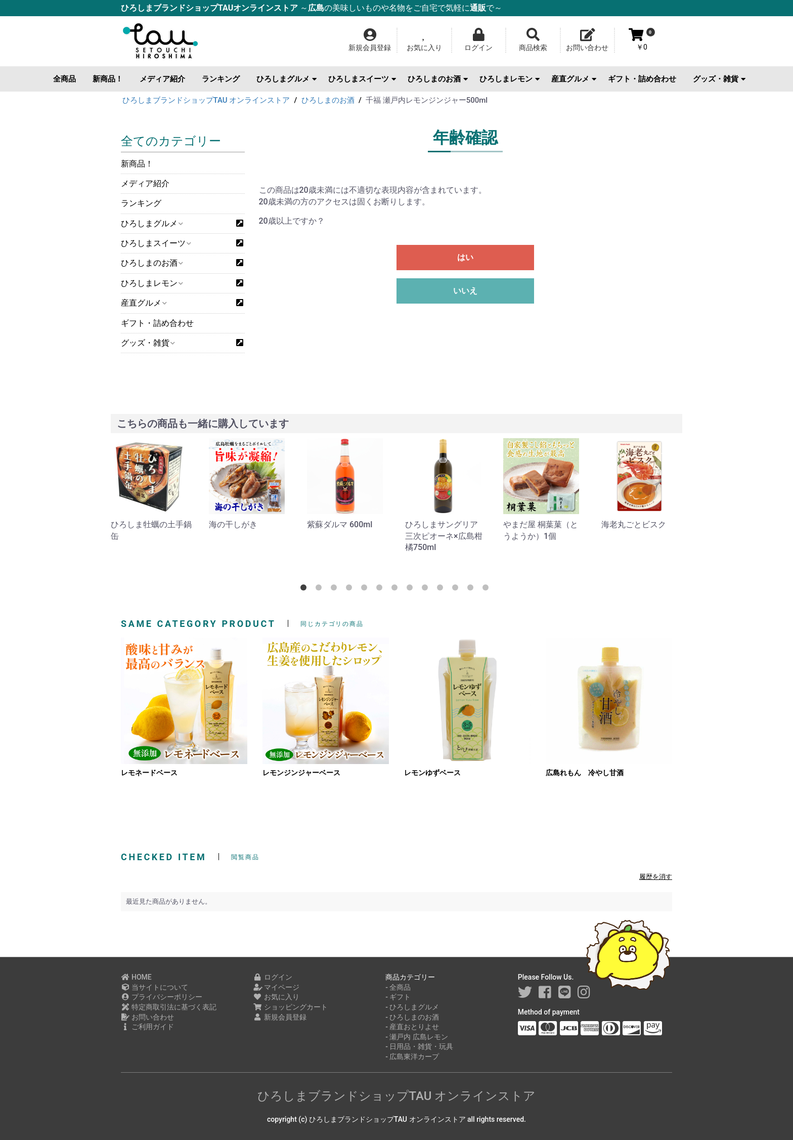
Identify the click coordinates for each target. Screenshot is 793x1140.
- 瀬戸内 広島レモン (416, 1037)
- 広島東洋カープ (412, 1056)
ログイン (272, 977)
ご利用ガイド (147, 1027)
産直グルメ (573, 78)
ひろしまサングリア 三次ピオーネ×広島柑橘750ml (443, 536)
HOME (136, 977)
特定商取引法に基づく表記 (168, 1007)
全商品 (64, 78)
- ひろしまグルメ (412, 1007)
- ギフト (398, 997)
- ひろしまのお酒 (412, 1017)
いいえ (465, 290)
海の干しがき (233, 524)
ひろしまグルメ (286, 78)
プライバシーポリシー (161, 997)
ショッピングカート (290, 1007)
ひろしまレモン (509, 78)
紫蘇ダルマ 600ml (339, 524)
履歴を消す (655, 876)
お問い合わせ (147, 1017)
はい (465, 257)
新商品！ (108, 78)
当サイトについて (154, 987)
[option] (152, 490)
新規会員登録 (279, 1017)
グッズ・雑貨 (719, 78)
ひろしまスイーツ (362, 78)
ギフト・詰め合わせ (642, 78)
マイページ (276, 987)
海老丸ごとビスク (633, 524)
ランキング (221, 78)
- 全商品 (398, 987)
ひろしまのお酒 (438, 78)
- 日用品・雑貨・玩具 (419, 1046)
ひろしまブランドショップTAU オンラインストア (396, 1096)
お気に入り (276, 997)
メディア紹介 (162, 78)
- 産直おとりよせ (412, 1027)
